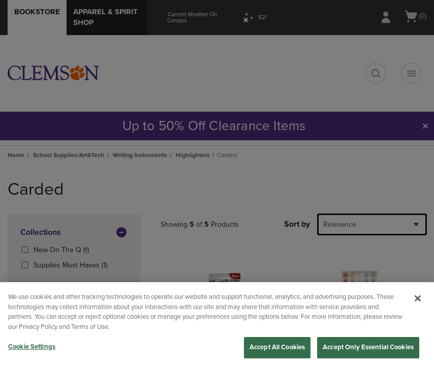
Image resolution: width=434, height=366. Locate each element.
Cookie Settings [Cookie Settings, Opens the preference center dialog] (31, 347)
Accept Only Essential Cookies (368, 347)
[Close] (418, 298)
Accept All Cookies (277, 347)
